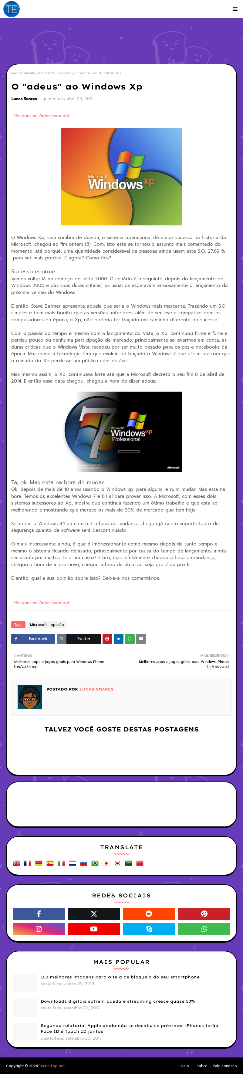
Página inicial (22, 73)
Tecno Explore (52, 1066)
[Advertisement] (122, 42)
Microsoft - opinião (54, 73)
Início (184, 1066)
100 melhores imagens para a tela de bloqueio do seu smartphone (120, 976)
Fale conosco (225, 1066)
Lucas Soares (24, 99)
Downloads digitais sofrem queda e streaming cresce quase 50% (118, 1001)
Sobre (202, 1066)
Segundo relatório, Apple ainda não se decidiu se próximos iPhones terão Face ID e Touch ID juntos (129, 1028)
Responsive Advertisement (41, 116)
